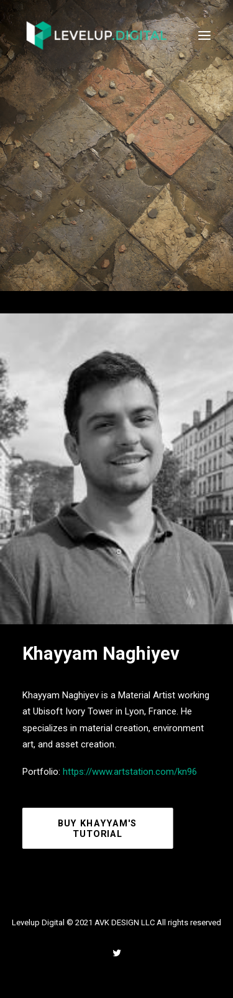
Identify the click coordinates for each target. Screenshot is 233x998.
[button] (204, 35)
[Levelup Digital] (96, 35)
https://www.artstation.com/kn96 (130, 771)
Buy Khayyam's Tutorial (99, 828)
